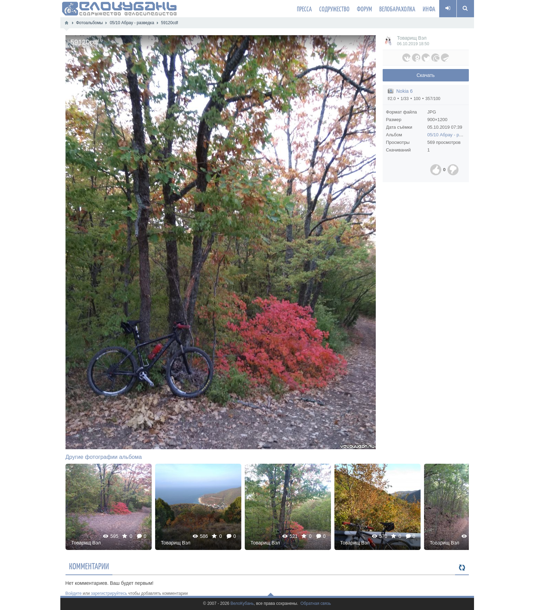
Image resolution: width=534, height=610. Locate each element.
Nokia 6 (404, 91)
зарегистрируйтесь (109, 593)
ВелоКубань (242, 603)
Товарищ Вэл (412, 38)
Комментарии (89, 566)
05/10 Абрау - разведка (451, 134)
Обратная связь (316, 603)
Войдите (74, 593)
